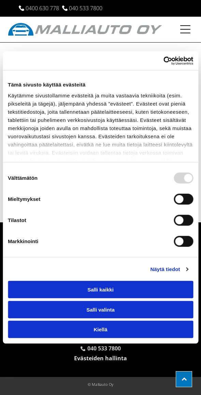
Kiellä (100, 329)
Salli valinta (100, 310)
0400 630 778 (42, 8)
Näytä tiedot (165, 269)
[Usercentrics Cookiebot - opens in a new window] (163, 61)
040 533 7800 (85, 8)
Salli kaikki (100, 290)
